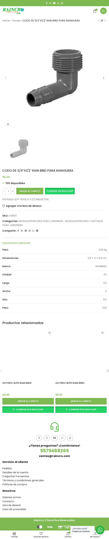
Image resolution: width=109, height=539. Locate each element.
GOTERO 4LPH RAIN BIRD (16, 383)
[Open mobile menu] (103, 11)
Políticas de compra (14, 484)
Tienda (16, 20)
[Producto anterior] (98, 20)
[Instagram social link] (50, 3)
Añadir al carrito (29, 191)
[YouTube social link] (54, 3)
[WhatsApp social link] (58, 3)
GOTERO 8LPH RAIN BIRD (69, 383)
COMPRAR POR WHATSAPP (29, 409)
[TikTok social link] (62, 3)
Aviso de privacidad (14, 509)
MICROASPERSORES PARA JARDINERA (40, 221)
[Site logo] (13, 10)
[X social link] (22, 231)
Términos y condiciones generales (23, 480)
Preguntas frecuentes (15, 476)
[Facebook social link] (46, 3)
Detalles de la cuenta (15, 472)
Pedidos (7, 468)
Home (6, 20)
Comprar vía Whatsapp (60, 191)
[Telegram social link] (37, 231)
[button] (60, 191)
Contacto (8, 501)
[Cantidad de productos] (8, 191)
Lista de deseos (11, 505)
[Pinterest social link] (26, 231)
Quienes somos (11, 497)
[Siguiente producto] (105, 20)
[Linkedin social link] (29, 231)
